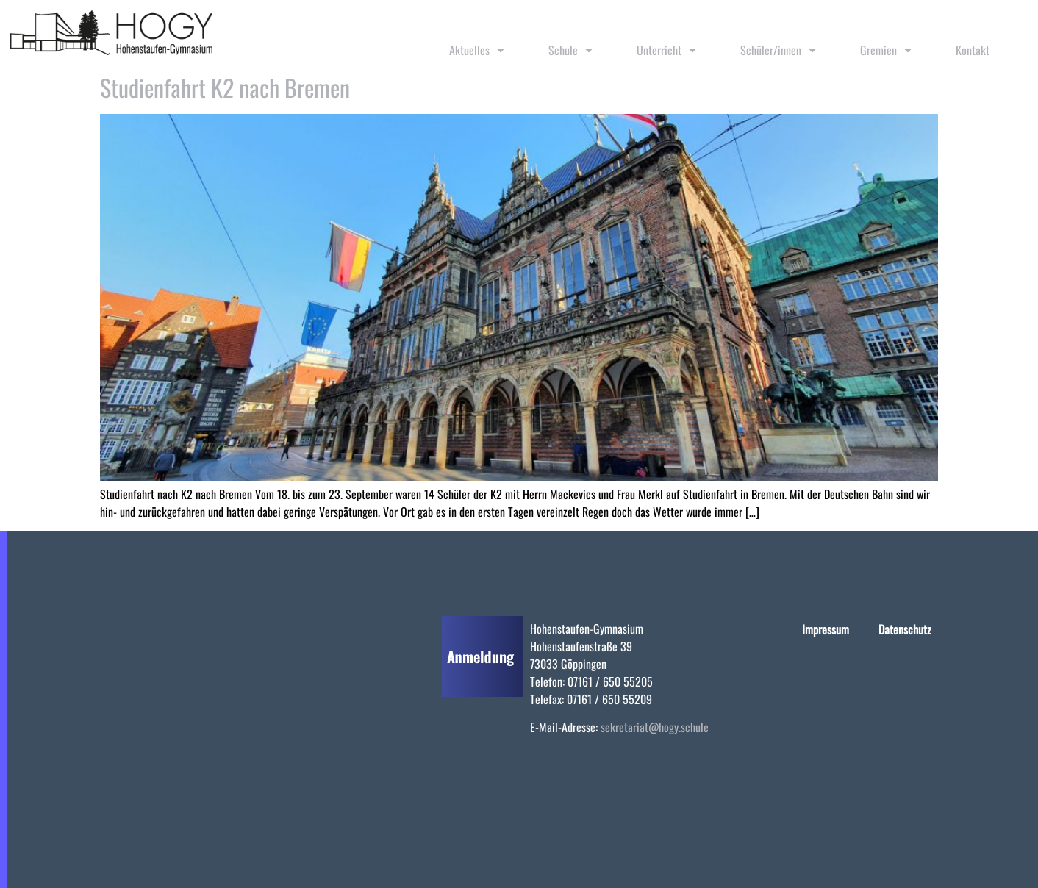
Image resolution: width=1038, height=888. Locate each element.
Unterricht (666, 50)
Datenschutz (904, 629)
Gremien (886, 50)
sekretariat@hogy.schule (655, 727)
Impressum (825, 629)
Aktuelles (476, 50)
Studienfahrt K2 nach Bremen (225, 87)
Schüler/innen (778, 50)
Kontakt (972, 50)
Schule (570, 50)
